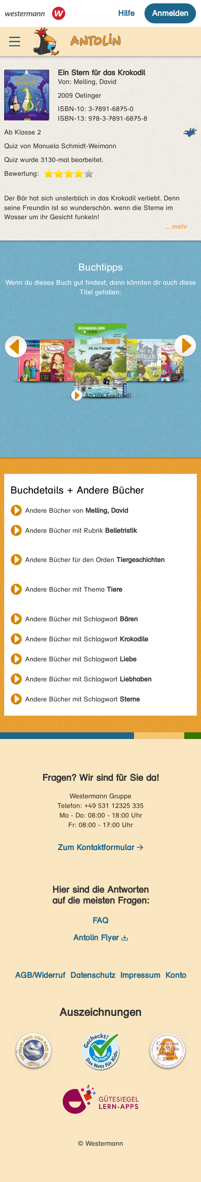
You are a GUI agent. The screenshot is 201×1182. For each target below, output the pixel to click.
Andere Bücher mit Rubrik (81, 530)
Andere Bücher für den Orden (95, 560)
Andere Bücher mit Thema (73, 589)
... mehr (176, 226)
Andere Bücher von (76, 510)
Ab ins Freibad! (108, 396)
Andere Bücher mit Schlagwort (81, 619)
